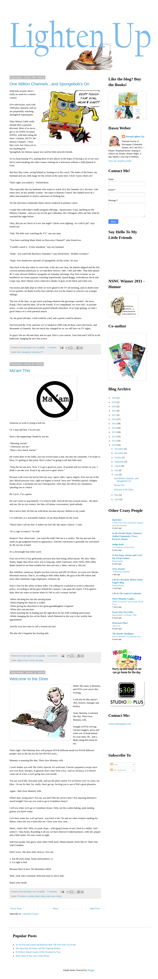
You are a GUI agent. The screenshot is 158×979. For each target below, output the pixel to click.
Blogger (90, 970)
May (116, 495)
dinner (37, 896)
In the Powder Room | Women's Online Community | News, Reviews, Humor (127, 536)
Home (55, 908)
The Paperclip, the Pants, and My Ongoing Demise (38, 948)
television (35, 352)
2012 (114, 436)
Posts (114, 764)
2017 (114, 415)
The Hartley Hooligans (123, 633)
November (119, 453)
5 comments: (52, 891)
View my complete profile (120, 161)
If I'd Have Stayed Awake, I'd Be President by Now (38, 952)
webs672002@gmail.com (119, 724)
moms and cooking (54, 896)
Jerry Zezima (118, 569)
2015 (114, 423)
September (119, 461)
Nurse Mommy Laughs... (124, 598)
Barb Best (117, 520)
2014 (114, 428)
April (117, 499)
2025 (114, 402)
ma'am (25, 660)
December (119, 449)
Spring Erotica (118, 585)
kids (19, 352)
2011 (114, 440)
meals (43, 896)
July (116, 470)
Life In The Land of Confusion (126, 593)
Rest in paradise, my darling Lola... (127, 636)
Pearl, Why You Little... (123, 612)
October (118, 457)
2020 (114, 406)
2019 (114, 410)
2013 (114, 432)
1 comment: (52, 347)
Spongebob (26, 352)
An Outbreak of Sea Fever (123, 547)
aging (19, 660)
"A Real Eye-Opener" (121, 572)
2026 (114, 398)
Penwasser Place (120, 623)
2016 (114, 419)
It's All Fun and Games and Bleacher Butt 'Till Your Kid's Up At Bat (46, 944)
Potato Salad (117, 561)
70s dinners (21, 896)
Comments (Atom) (30, 914)
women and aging (36, 660)
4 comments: (52, 656)
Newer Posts (15, 908)
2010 (114, 445)
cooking (30, 896)
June (116, 474)
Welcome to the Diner (29, 679)
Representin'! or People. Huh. (124, 615)
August (117, 466)
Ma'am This (20, 370)
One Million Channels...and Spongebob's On (49, 84)
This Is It (116, 626)
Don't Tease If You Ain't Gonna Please (32, 956)
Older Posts (94, 908)
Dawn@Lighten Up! (135, 136)
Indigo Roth (118, 544)
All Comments (118, 770)
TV (41, 352)
